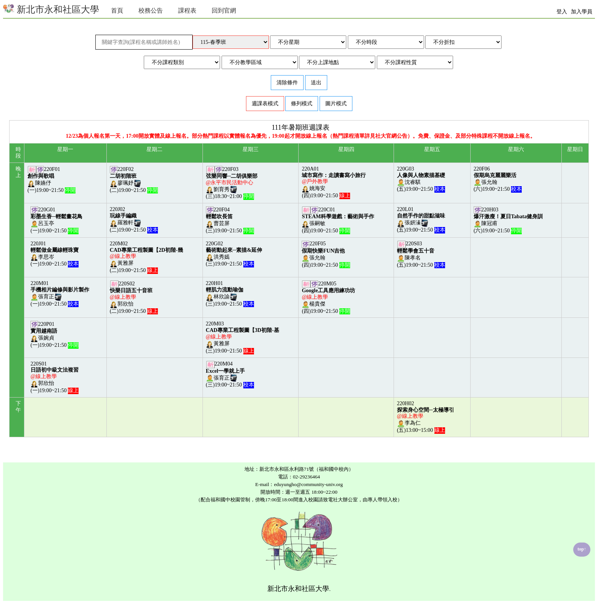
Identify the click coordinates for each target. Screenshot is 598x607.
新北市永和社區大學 (51, 8)
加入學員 (581, 11)
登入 (561, 11)
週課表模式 (265, 103)
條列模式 (301, 103)
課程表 (187, 10)
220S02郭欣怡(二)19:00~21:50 (134, 297)
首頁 (117, 10)
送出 (316, 82)
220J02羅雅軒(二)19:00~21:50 (134, 219)
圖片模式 (336, 103)
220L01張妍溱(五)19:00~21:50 (421, 219)
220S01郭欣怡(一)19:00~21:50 (55, 377)
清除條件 (287, 82)
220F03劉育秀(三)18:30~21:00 (232, 183)
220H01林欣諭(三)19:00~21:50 (230, 293)
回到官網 (224, 10)
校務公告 (150, 10)
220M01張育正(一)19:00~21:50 (60, 293)
